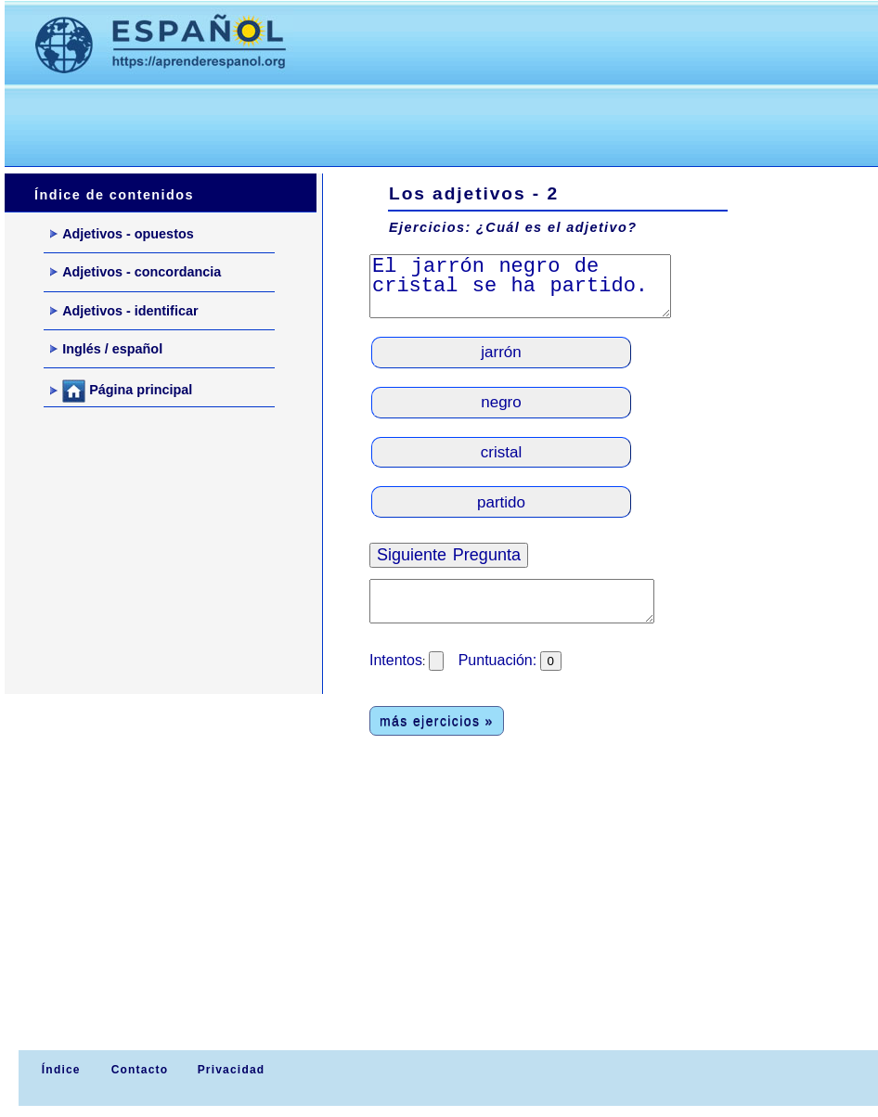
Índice (58, 1069)
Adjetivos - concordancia (135, 271)
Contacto (140, 1069)
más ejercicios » (437, 720)
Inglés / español (106, 348)
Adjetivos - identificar (124, 310)
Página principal (121, 391)
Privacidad (231, 1069)
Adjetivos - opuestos (122, 233)
